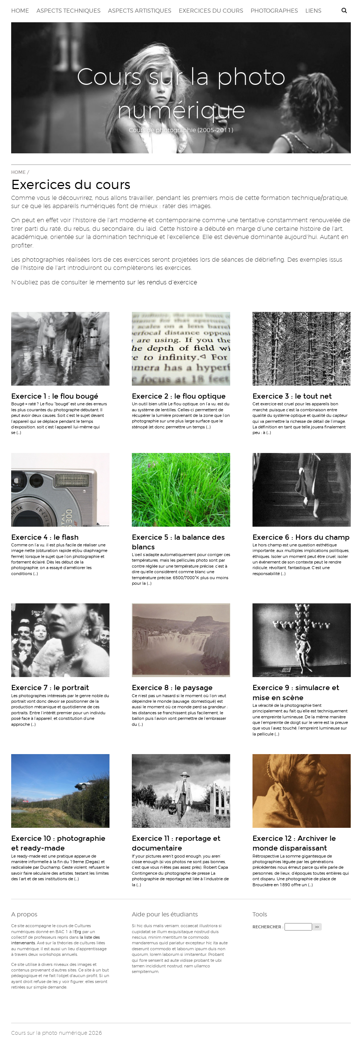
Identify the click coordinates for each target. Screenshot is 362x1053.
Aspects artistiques (139, 10)
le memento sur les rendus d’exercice (143, 282)
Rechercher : (268, 927)
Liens (313, 10)
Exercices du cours (211, 10)
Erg (77, 931)
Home (20, 10)
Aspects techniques (68, 10)
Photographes (274, 10)
